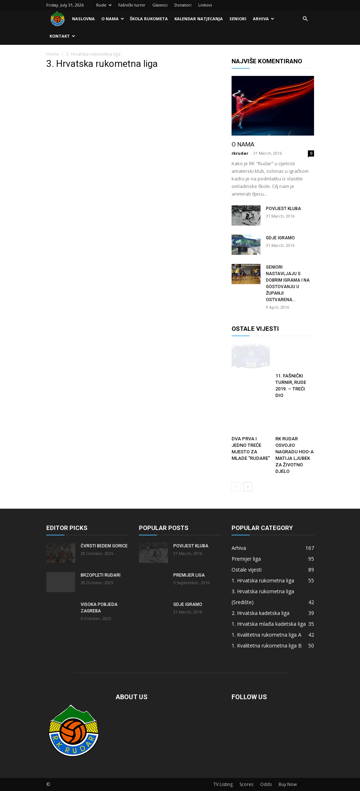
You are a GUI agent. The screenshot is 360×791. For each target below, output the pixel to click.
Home (52, 54)
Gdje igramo (280, 237)
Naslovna (83, 18)
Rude (103, 5)
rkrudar (240, 153)
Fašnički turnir (131, 5)
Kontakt (62, 36)
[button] (305, 19)
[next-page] (247, 486)
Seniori (237, 18)
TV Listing (223, 784)
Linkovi (205, 5)
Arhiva (263, 18)
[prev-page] (236, 486)
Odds (266, 784)
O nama (112, 18)
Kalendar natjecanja (198, 18)
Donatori (182, 5)
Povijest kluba (283, 208)
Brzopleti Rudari (100, 575)
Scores (246, 784)
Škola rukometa (149, 18)
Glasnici (160, 5)
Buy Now (288, 784)
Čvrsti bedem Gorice (104, 545)
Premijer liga (189, 575)
